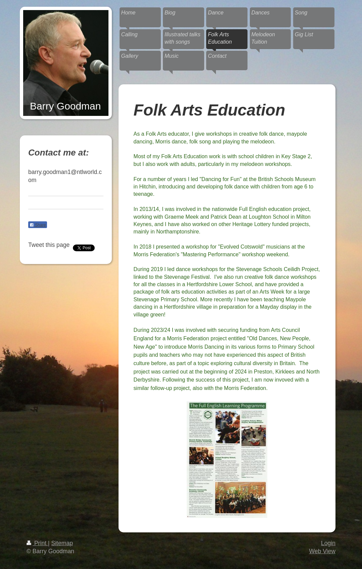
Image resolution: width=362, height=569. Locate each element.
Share (38, 225)
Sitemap (62, 543)
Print (37, 543)
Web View (322, 551)
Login (328, 543)
